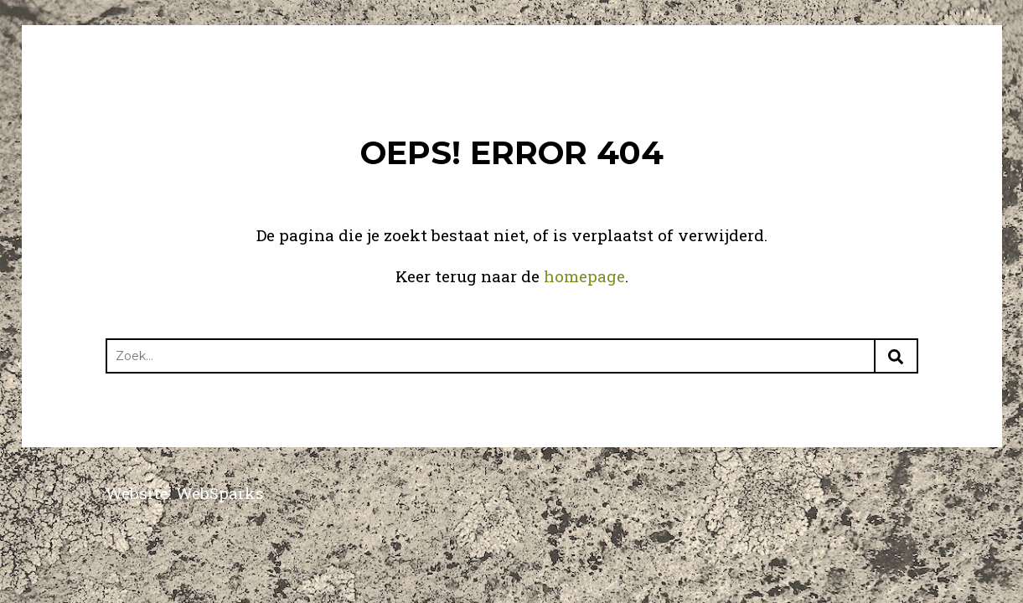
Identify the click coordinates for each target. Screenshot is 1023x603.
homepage (584, 275)
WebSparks (220, 492)
